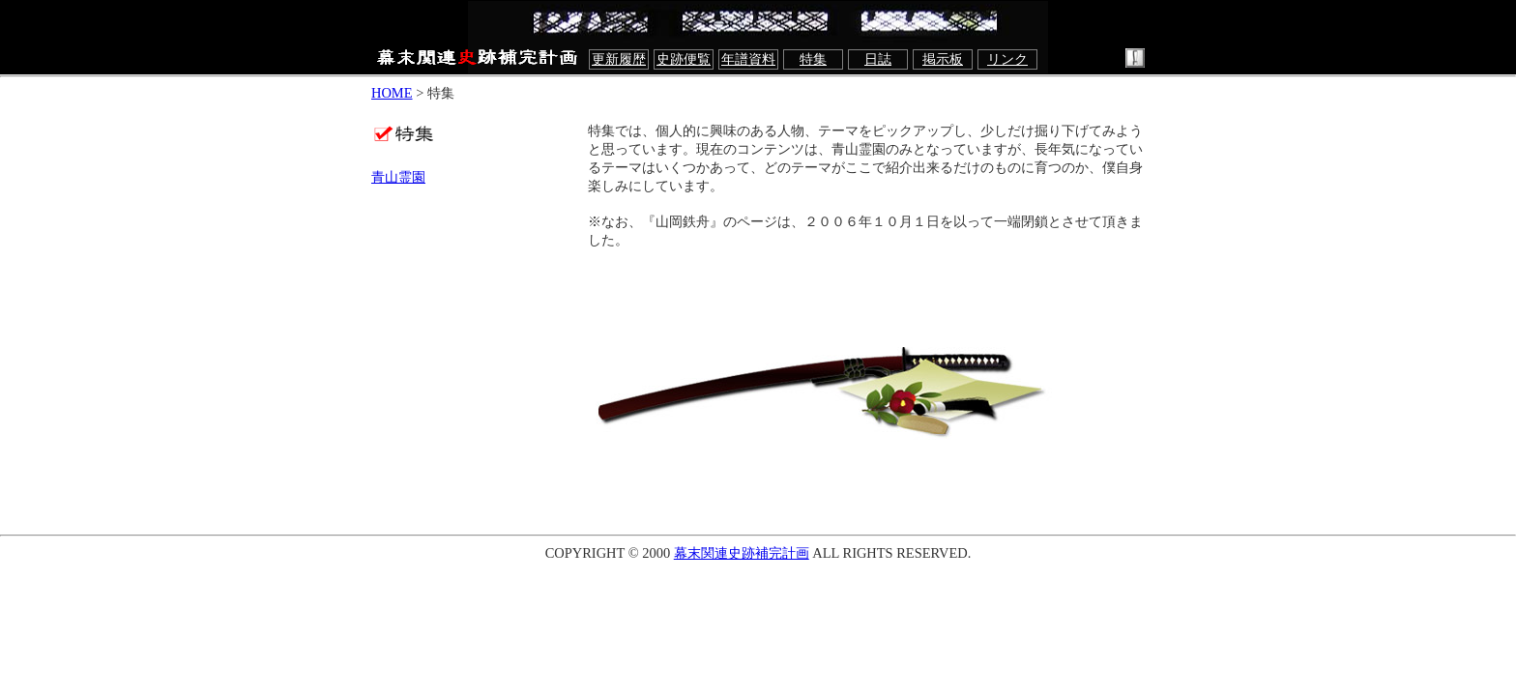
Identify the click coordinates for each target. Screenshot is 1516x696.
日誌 (877, 59)
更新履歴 (619, 59)
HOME (392, 93)
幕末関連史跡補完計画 (741, 553)
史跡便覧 (683, 59)
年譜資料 (748, 59)
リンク (1007, 59)
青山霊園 (398, 177)
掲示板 (942, 59)
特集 (813, 59)
